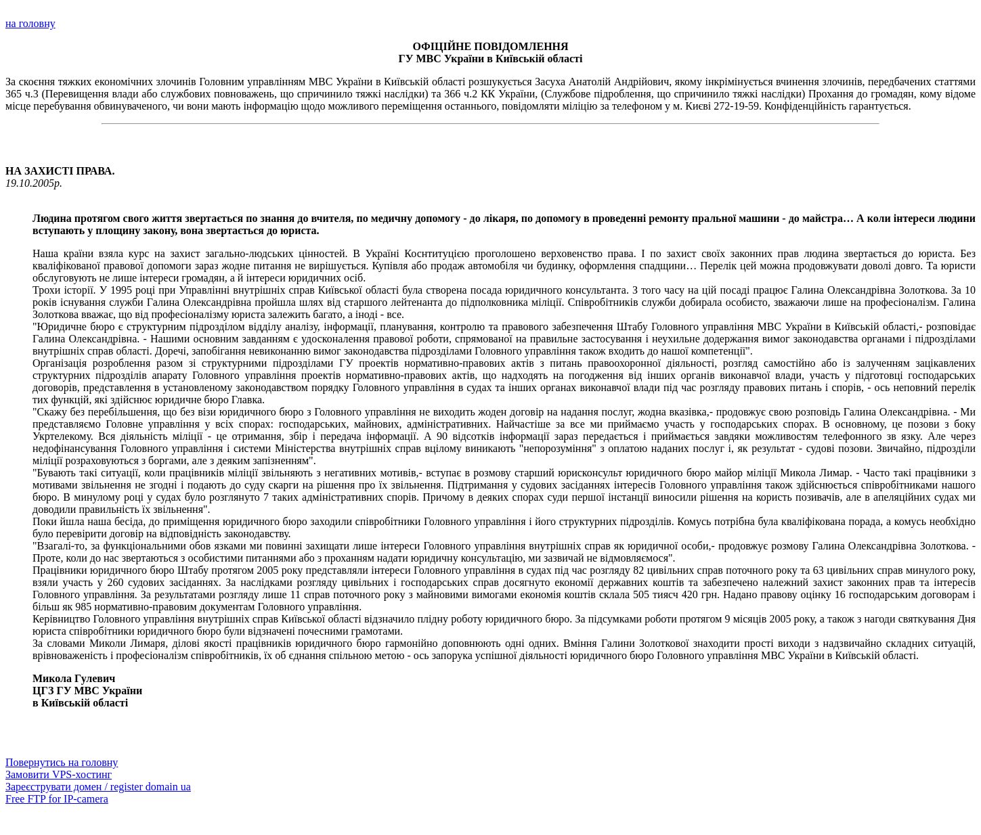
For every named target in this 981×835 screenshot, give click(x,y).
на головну (30, 23)
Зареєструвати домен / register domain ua (98, 786)
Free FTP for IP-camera (56, 799)
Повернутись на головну (61, 762)
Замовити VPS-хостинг (58, 774)
